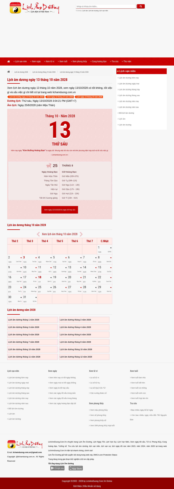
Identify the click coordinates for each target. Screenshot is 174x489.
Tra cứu (114, 61)
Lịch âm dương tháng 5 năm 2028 (23, 334)
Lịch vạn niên (20, 61)
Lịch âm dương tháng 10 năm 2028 (24, 349)
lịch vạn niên (103, 10)
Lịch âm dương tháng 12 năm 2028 (76, 357)
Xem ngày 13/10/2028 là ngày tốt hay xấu (59, 210)
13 (59, 130)
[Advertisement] (87, 36)
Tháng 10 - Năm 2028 (60, 116)
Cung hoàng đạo (98, 61)
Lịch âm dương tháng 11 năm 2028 (24, 357)
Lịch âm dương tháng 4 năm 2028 (75, 327)
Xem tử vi (49, 61)
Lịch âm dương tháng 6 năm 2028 (75, 334)
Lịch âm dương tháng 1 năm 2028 (23, 320)
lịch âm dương (94, 10)
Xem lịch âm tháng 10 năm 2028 (59, 234)
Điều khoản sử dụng (92, 486)
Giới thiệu (77, 486)
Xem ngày (35, 61)
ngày (32, 150)
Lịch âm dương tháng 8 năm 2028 (75, 342)
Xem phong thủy (79, 61)
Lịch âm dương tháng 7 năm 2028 (23, 342)
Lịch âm (85, 10)
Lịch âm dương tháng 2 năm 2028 (75, 320)
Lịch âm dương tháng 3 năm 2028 (23, 327)
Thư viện (126, 61)
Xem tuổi (62, 61)
